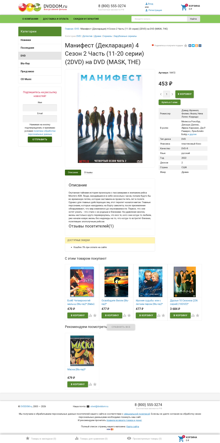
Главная (69, 28)
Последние (27, 47)
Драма (97, 36)
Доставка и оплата (56, 19)
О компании (30, 19)
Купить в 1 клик (170, 102)
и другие (192, 134)
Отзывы (88, 172)
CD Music (26, 79)
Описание (73, 172)
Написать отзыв (84, 241)
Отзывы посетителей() (91, 226)
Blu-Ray (25, 63)
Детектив (87, 36)
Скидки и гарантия (86, 19)
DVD (23, 55)
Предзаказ (27, 71)
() (40, 438)
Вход (149, 3)
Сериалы (107, 36)
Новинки (26, 40)
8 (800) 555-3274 (112, 6)
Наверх (207, 428)
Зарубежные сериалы (125, 36)
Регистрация (153, 10)
